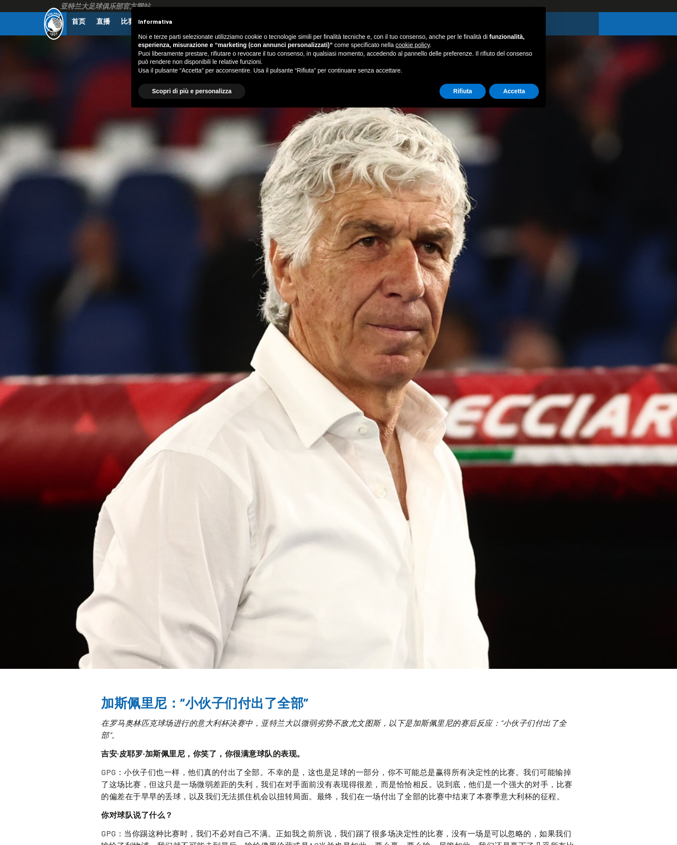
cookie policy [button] (412, 44)
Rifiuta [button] (462, 91)
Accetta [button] (514, 91)
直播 (107, 22)
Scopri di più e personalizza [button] (191, 91)
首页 (80, 22)
